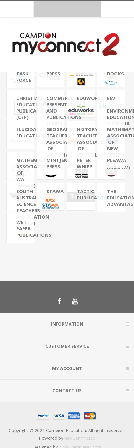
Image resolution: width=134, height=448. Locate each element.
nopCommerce (79, 438)
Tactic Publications (86, 194)
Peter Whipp (84, 163)
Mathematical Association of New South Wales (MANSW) (116, 148)
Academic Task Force (25, 73)
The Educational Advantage (116, 197)
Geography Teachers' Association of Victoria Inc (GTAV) (55, 148)
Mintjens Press (55, 163)
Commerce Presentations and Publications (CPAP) (55, 111)
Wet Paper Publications (25, 228)
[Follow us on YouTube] (75, 301)
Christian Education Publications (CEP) (25, 107)
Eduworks (86, 98)
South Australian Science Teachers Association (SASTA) (25, 207)
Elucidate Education (25, 132)
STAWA (55, 191)
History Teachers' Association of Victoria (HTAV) (86, 145)
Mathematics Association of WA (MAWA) (25, 173)
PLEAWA (116, 160)
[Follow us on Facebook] (59, 301)
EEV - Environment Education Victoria (116, 111)
